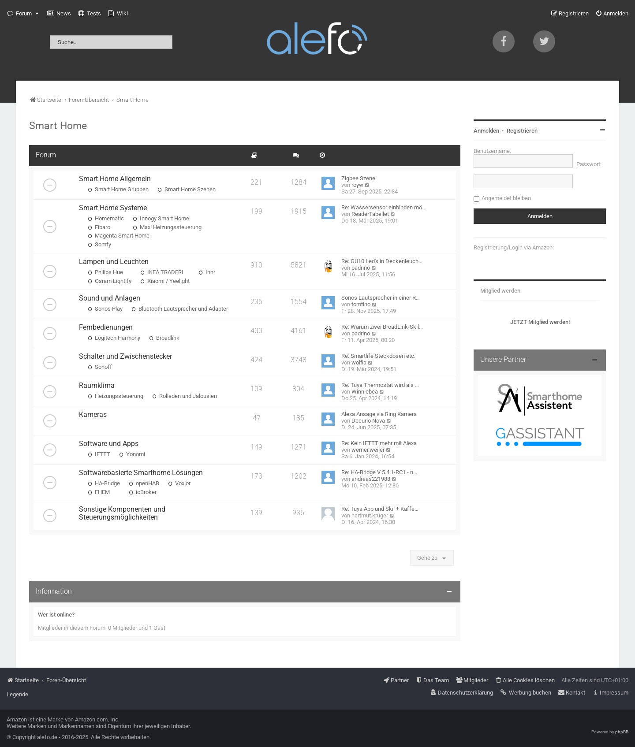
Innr (206, 272)
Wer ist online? (56, 614)
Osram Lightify (109, 281)
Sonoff (100, 367)
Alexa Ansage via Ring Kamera (379, 414)
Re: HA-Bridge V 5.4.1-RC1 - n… (379, 472)
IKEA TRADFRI (161, 272)
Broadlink (164, 337)
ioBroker (143, 492)
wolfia (358, 362)
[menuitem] (59, 13)
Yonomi (132, 454)
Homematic (106, 218)
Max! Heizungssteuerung (167, 227)
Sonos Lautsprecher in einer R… (380, 297)
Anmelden (486, 130)
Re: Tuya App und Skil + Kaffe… (379, 508)
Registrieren (522, 130)
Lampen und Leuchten (114, 262)
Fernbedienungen (106, 327)
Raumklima (97, 386)
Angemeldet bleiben (506, 198)
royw (357, 185)
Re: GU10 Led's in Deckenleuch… (381, 261)
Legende (17, 694)
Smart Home (58, 125)
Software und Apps (108, 444)
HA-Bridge (104, 483)
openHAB (144, 483)
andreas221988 (370, 479)
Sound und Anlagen (109, 298)
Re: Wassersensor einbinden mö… (383, 207)
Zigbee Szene (358, 178)
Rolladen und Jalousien (184, 396)
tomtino (360, 304)
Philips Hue (105, 272)
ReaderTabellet (370, 214)
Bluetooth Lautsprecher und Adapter (179, 308)
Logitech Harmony (114, 337)
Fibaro (99, 227)
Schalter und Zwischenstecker (125, 356)
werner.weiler (368, 449)
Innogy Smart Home (161, 218)
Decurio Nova (368, 420)
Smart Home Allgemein (115, 179)
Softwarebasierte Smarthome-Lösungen (141, 473)
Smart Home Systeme (113, 208)
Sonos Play (105, 308)
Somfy (99, 244)
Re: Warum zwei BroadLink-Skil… (382, 326)
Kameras (93, 415)
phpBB (621, 731)
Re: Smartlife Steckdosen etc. (378, 356)
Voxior (179, 483)
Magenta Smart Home (118, 235)
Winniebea (364, 391)
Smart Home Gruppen (118, 189)
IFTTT (99, 454)
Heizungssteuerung (115, 396)
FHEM (99, 492)
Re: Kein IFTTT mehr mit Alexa (379, 443)
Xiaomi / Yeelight (165, 281)
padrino (360, 267)
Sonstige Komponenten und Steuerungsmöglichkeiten (122, 513)
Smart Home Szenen (186, 189)
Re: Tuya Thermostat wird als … (380, 385)
